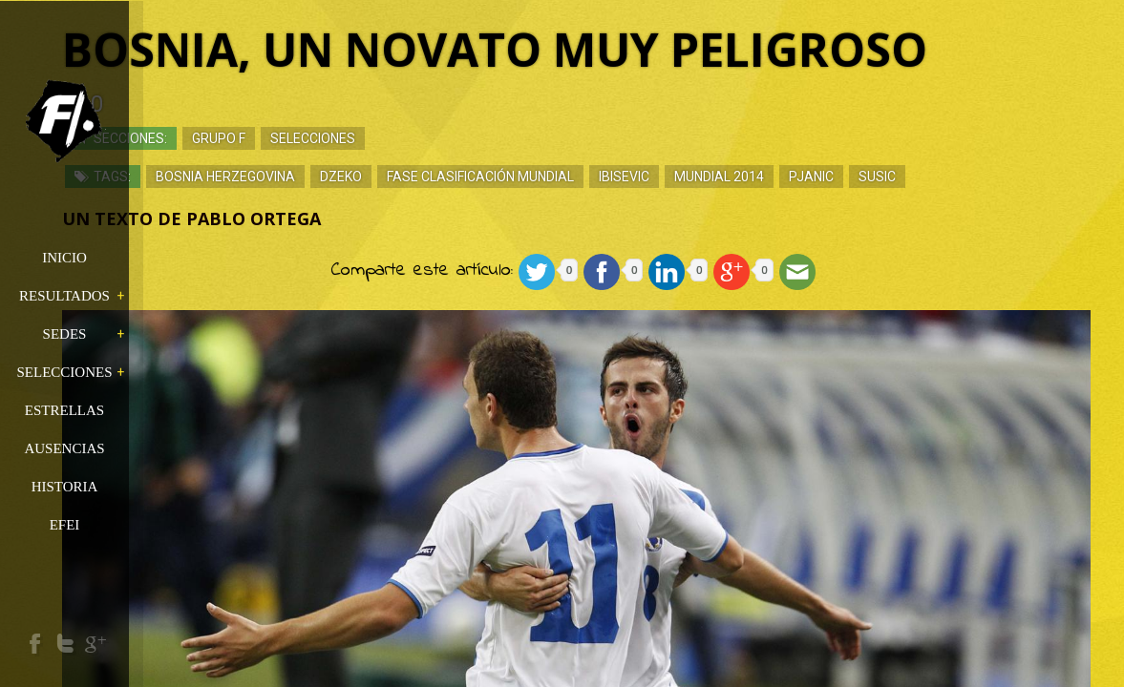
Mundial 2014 (819, 176)
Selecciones (413, 138)
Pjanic (911, 176)
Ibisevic (724, 176)
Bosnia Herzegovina (325, 176)
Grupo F (319, 138)
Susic (977, 176)
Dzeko (441, 176)
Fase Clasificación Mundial (580, 176)
